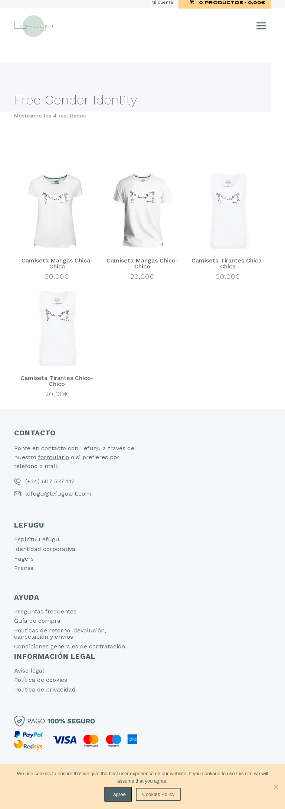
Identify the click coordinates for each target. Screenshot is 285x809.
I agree (118, 794)
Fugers (24, 558)
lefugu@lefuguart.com (58, 493)
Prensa (24, 567)
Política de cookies (40, 679)
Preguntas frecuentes (45, 611)
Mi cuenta (162, 2)
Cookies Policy (158, 794)
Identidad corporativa (44, 548)
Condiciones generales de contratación (69, 646)
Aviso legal (29, 670)
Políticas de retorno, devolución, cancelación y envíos (60, 634)
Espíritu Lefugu (36, 539)
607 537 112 (58, 481)
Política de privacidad (45, 689)
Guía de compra (37, 620)
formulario (53, 457)
